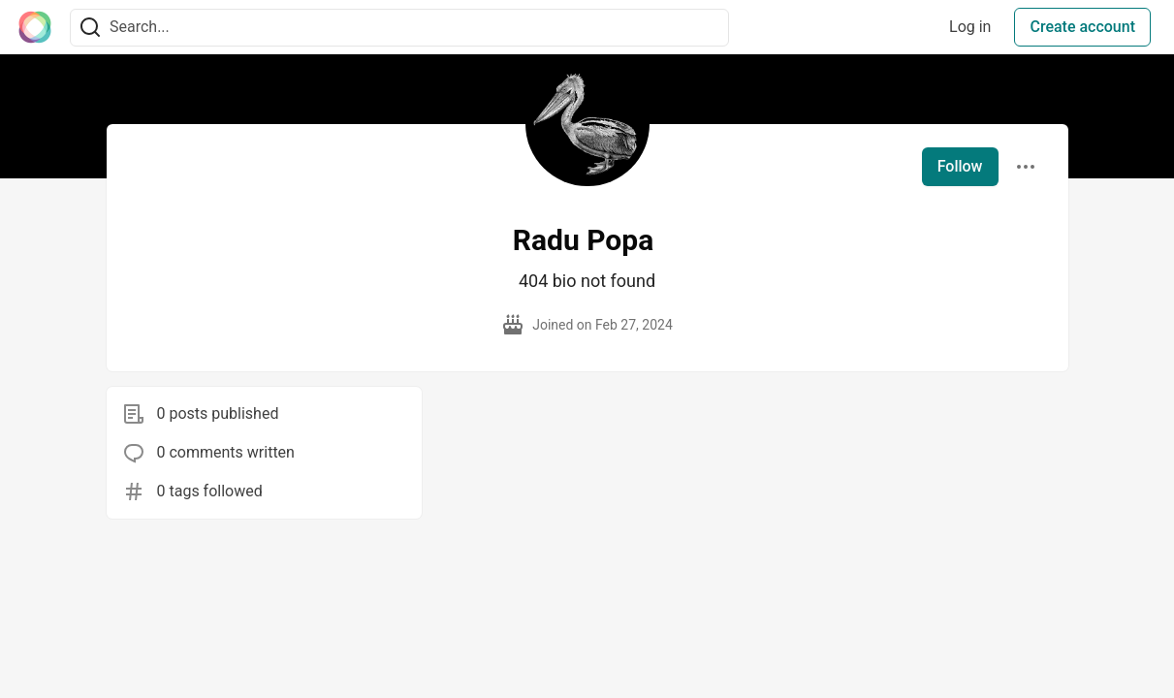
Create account (1082, 26)
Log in (970, 26)
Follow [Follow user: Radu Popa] (960, 166)
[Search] (90, 28)
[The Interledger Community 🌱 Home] (35, 27)
